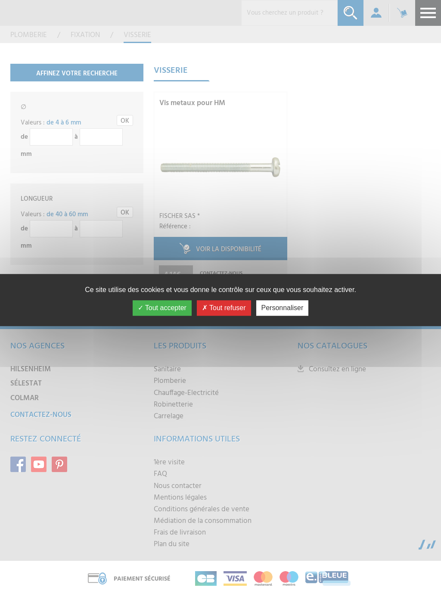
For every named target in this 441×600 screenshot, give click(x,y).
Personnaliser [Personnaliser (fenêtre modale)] (282, 307)
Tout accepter (162, 307)
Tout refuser (224, 307)
